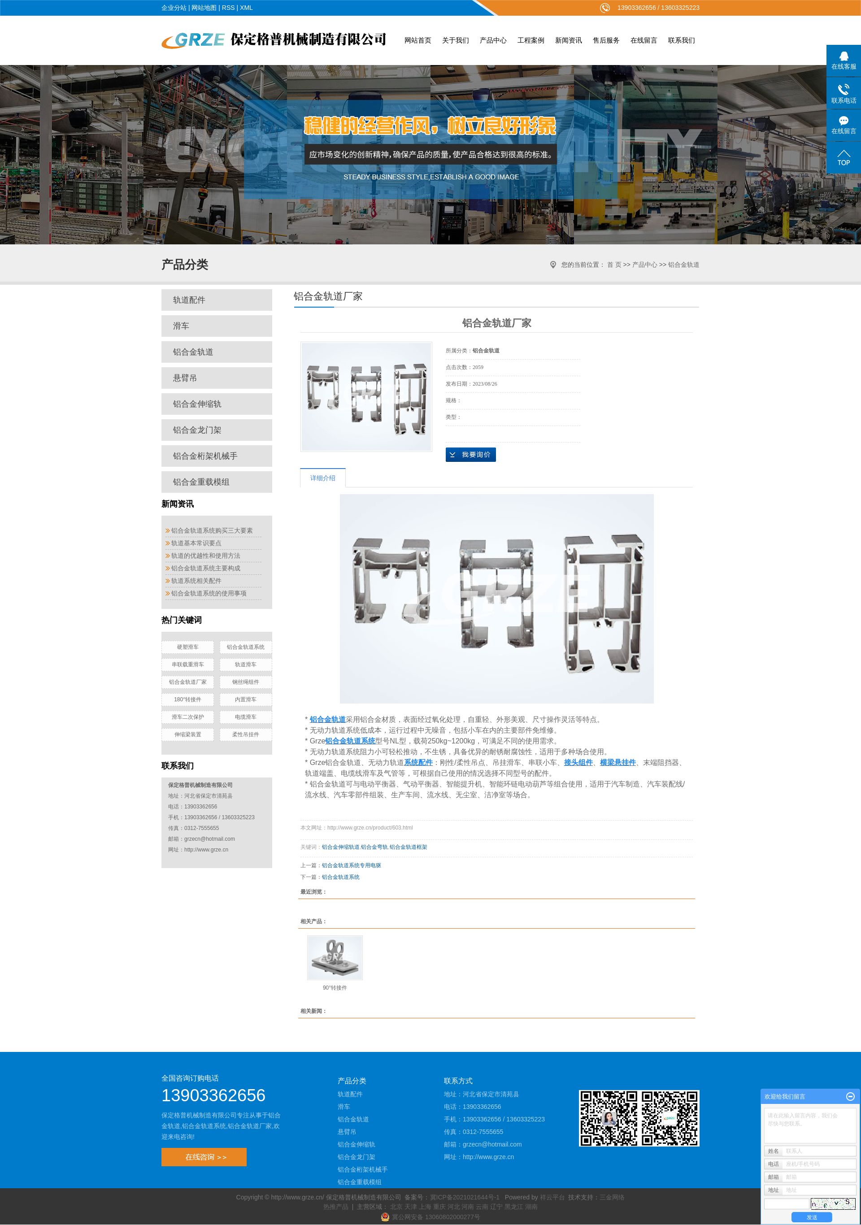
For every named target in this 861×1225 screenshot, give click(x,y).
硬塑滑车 (188, 647)
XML (246, 7)
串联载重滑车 (188, 664)
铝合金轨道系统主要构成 (205, 568)
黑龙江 (513, 1206)
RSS (228, 7)
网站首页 (417, 40)
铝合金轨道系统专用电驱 (351, 865)
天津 (410, 1206)
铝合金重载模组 (201, 482)
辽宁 (496, 1206)
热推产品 (335, 1206)
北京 (396, 1206)
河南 (467, 1206)
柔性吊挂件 (245, 734)
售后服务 (606, 40)
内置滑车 (246, 699)
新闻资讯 (568, 40)
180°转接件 (187, 699)
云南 (482, 1206)
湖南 (531, 1206)
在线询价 (471, 454)
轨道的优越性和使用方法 (205, 555)
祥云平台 (552, 1197)
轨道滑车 (246, 664)
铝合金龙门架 (197, 430)
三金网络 (612, 1197)
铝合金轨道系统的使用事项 (209, 593)
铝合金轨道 (684, 264)
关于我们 (455, 40)
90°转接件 (335, 988)
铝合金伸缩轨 (197, 404)
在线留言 (644, 40)
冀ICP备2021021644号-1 (465, 1197)
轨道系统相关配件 (196, 580)
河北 (454, 1206)
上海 (425, 1206)
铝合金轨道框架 (408, 847)
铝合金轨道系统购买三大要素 (212, 530)
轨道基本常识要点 (196, 543)
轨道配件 (189, 299)
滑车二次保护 (188, 717)
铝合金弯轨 (374, 847)
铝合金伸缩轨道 (341, 847)
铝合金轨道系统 (246, 647)
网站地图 (204, 7)
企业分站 (174, 7)
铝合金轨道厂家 (188, 682)
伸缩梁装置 (187, 734)
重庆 (439, 1206)
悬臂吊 (185, 378)
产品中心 (493, 40)
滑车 (181, 325)
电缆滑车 (246, 717)
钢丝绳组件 (245, 682)
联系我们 (681, 40)
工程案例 (530, 40)
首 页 (614, 264)
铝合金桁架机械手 (205, 456)
